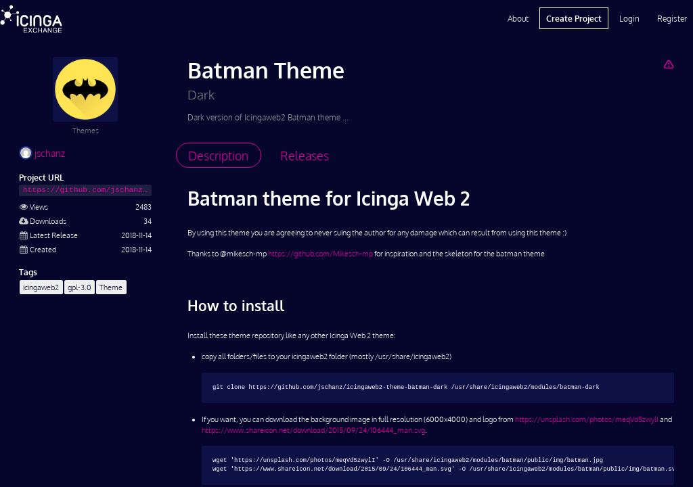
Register (672, 18)
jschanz (42, 153)
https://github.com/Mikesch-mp (320, 253)
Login (629, 18)
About (518, 18)
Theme (110, 287)
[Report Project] (668, 64)
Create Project (574, 18)
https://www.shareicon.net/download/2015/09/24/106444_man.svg (313, 429)
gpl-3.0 (79, 287)
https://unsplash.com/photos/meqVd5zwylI (586, 419)
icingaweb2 (41, 287)
